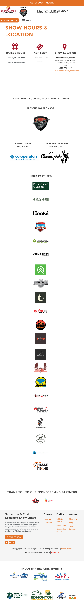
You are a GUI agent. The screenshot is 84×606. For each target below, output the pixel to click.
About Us (47, 519)
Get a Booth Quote (42, 3)
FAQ (71, 522)
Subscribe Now (14, 537)
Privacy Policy (66, 549)
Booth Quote (9, 20)
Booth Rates (61, 525)
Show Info (73, 519)
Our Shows (48, 522)
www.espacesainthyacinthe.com (67, 71)
